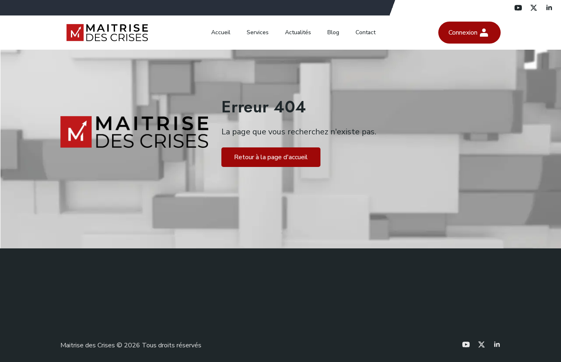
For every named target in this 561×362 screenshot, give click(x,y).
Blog (333, 32)
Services (258, 32)
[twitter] (533, 7)
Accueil (220, 32)
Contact (365, 32)
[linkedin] (549, 7)
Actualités (298, 32)
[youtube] (518, 7)
